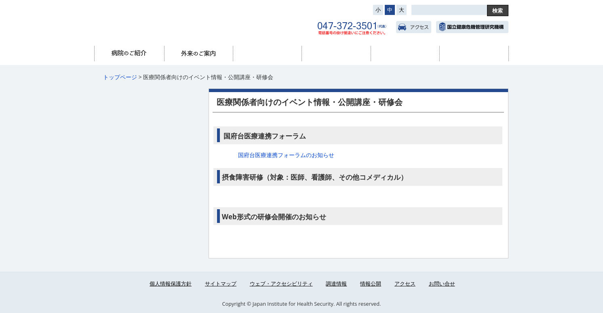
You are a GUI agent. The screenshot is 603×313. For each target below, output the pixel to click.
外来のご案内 (198, 53)
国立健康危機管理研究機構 (472, 27)
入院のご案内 (267, 53)
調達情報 (336, 283)
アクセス (413, 27)
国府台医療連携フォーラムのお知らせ (286, 155)
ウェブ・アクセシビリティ (281, 283)
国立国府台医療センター (177, 20)
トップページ (120, 77)
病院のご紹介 (129, 53)
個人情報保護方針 (171, 283)
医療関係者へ (473, 53)
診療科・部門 (336, 53)
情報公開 (370, 283)
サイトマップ (220, 283)
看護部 (405, 53)
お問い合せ (442, 283)
